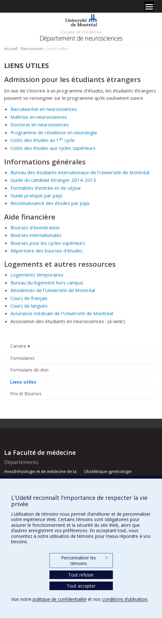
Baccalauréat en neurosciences (43, 109)
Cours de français (29, 298)
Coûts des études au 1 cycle (42, 140)
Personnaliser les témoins (84, 560)
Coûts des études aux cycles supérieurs (52, 148)
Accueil (10, 48)
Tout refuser (81, 575)
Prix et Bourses (26, 394)
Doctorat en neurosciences (39, 124)
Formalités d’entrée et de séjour (45, 188)
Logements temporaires (36, 274)
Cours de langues (29, 306)
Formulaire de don (29, 370)
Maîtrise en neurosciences (38, 117)
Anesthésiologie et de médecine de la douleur (40, 474)
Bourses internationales (36, 235)
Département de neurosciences (81, 38)
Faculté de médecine (81, 32)
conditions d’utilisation (124, 599)
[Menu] (149, 6)
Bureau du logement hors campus (46, 282)
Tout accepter (81, 586)
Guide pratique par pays (36, 195)
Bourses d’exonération (35, 227)
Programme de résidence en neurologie (53, 132)
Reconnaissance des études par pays (50, 203)
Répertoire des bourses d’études (46, 250)
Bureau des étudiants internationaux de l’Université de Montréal (79, 172)
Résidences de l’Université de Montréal (52, 290)
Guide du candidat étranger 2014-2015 (53, 180)
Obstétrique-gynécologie (108, 471)
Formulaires (22, 358)
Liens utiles (23, 382)
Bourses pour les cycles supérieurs (47, 243)
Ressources (32, 48)
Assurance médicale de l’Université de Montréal (61, 313)
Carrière (18, 346)
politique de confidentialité (60, 599)
